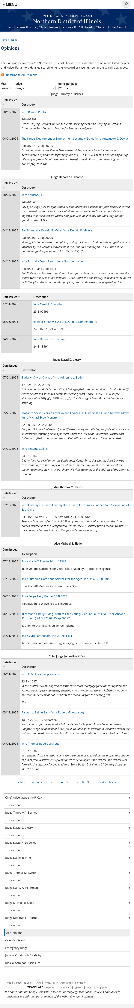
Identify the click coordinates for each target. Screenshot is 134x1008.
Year (3, 83)
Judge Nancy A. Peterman (21, 887)
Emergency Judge (16, 948)
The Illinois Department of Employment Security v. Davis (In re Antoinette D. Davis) (75, 138)
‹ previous (35, 782)
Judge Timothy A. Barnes (21, 812)
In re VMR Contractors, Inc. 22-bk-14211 (48, 636)
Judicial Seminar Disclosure (22, 963)
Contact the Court (23, 982)
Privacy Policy (50, 982)
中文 (89, 987)
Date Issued (11, 297)
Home (4, 39)
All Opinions (14, 933)
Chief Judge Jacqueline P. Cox (23, 797)
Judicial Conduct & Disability (23, 955)
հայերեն (102, 987)
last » (112, 782)
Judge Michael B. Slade (19, 902)
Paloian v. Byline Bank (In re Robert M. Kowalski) (53, 712)
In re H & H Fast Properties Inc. (41, 674)
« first (21, 782)
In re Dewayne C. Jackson (49, 339)
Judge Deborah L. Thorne (21, 918)
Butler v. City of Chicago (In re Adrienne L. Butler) (53, 377)
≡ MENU (9, 4)
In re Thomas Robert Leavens (40, 743)
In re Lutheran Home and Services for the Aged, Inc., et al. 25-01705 (66, 579)
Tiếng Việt (64, 987)
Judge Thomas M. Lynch (20, 872)
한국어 (78, 987)
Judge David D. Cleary (19, 827)
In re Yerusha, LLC (33, 195)
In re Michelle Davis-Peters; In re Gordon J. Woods (54, 261)
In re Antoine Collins (35, 448)
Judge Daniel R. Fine (18, 857)
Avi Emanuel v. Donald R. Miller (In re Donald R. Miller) (57, 230)
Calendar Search (15, 940)
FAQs (38, 982)
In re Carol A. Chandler (47, 304)
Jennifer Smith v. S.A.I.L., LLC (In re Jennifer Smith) (65, 321)
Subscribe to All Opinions (19, 75)
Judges (13, 39)
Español (50, 987)
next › (102, 782)
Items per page (67, 83)
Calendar (15, 805)
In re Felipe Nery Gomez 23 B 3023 (44, 596)
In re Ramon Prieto (34, 112)
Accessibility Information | (74, 982)
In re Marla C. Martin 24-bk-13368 (44, 561)
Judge (18, 83)
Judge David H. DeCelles (20, 842)
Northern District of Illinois (67, 22)
